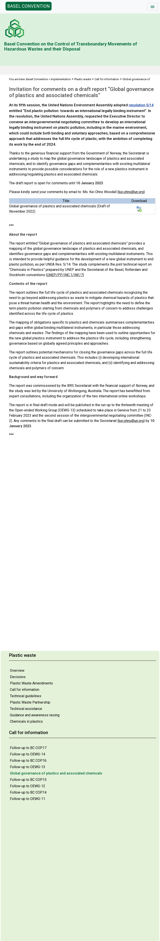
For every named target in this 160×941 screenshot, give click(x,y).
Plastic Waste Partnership (30, 702)
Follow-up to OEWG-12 (27, 786)
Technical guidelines (25, 696)
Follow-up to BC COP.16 (28, 760)
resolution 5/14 (141, 105)
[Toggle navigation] (152, 7)
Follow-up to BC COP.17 (28, 748)
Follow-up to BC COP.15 (28, 780)
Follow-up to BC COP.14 (28, 792)
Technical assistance (26, 709)
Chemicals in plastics (26, 721)
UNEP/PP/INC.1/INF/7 (65, 275)
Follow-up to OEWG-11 (27, 799)
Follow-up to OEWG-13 (27, 767)
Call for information (24, 690)
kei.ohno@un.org (131, 192)
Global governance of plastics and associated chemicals (56, 773)
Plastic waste (82, 79)
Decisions (18, 677)
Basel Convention (37, 79)
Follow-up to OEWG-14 (27, 754)
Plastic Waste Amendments (31, 683)
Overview (17, 670)
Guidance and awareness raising (35, 715)
